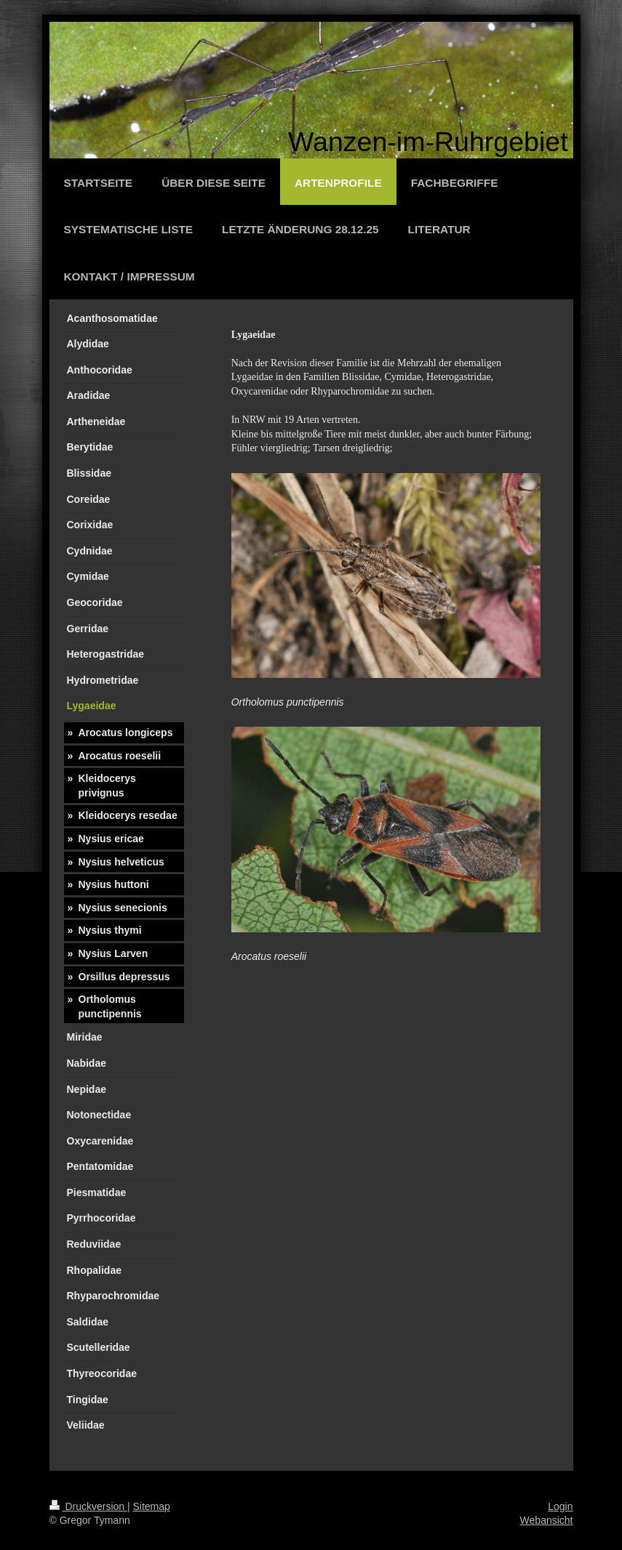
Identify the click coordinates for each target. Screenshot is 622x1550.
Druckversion (88, 1506)
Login (560, 1506)
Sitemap (151, 1506)
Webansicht (546, 1520)
